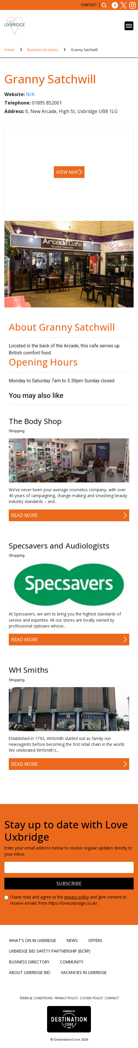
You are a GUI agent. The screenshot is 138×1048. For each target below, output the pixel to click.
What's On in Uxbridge (32, 940)
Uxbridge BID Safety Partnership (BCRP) (49, 951)
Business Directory (43, 49)
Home (9, 49)
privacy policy (76, 897)
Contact (89, 5)
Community (71, 962)
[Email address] (69, 867)
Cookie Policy (92, 998)
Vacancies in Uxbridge (84, 972)
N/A (30, 94)
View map (67, 172)
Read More (24, 515)
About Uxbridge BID (29, 972)
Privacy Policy (67, 998)
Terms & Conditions (37, 998)
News (72, 940)
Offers (95, 940)
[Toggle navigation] (129, 26)
